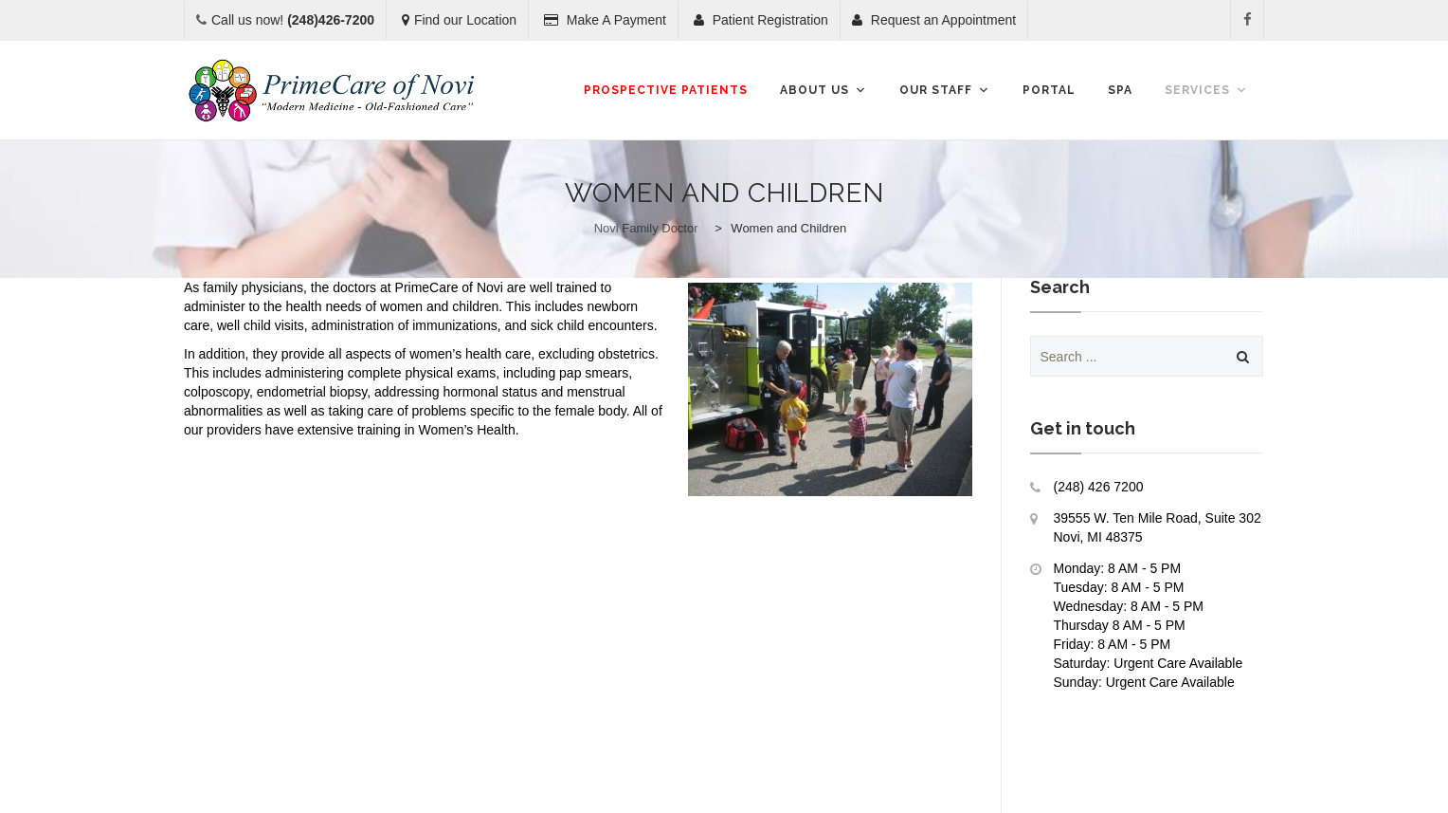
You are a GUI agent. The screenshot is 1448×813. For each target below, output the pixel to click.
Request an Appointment (934, 20)
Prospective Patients (666, 90)
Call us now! (292, 20)
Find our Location (459, 20)
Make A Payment (605, 20)
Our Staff (944, 90)
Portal (1049, 90)
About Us (823, 90)
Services (1206, 90)
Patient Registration (761, 20)
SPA (1120, 90)
